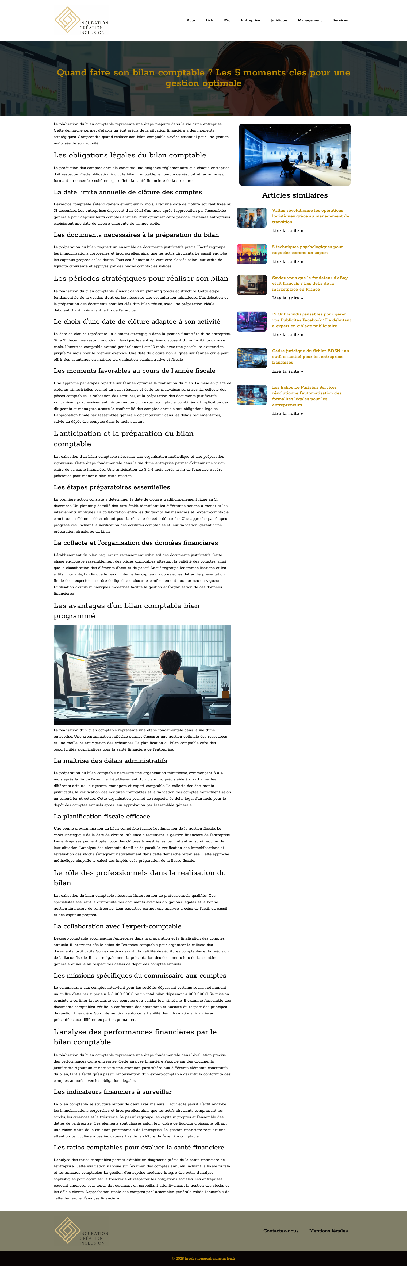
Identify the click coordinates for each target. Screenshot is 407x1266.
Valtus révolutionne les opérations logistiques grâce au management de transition (310, 216)
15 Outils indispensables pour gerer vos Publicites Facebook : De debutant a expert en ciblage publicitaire (311, 320)
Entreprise (250, 20)
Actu (191, 20)
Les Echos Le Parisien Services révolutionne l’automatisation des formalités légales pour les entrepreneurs (306, 396)
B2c (227, 20)
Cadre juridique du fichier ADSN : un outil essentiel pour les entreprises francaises (310, 356)
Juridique (279, 20)
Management (310, 20)
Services (340, 20)
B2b (209, 20)
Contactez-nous (281, 1231)
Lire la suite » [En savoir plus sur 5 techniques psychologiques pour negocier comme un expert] (287, 262)
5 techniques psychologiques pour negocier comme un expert (307, 250)
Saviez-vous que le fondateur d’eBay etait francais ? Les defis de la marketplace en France (310, 283)
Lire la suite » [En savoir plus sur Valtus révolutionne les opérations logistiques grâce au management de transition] (287, 231)
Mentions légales (328, 1231)
